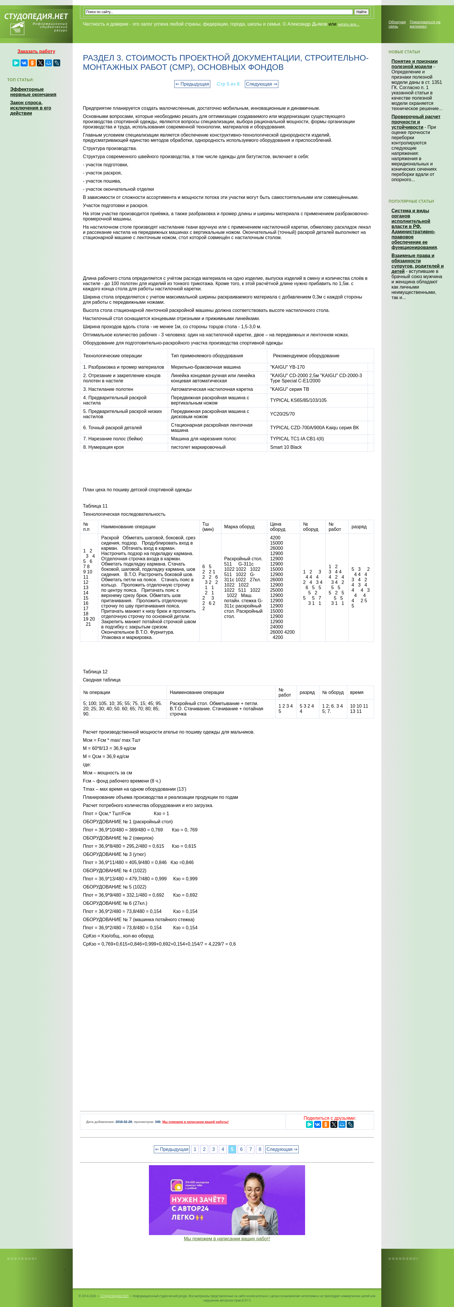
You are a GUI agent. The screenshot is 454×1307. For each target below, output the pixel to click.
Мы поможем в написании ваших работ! (227, 1238)
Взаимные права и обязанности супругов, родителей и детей (417, 263)
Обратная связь (397, 24)
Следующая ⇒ (261, 84)
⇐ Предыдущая (192, 84)
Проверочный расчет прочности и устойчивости (416, 122)
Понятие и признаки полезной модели (414, 64)
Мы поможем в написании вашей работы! (195, 1122)
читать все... (348, 24)
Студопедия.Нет (114, 1295)
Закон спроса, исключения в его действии (30, 108)
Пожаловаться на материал (425, 24)
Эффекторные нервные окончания (33, 92)
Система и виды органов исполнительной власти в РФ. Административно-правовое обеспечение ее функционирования (414, 229)
